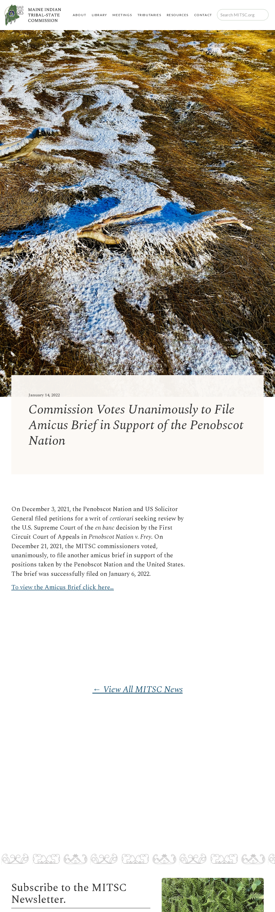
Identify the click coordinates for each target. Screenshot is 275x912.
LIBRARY (99, 15)
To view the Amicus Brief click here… (62, 587)
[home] (32, 15)
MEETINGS (122, 15)
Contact (203, 15)
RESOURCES (178, 15)
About (79, 15)
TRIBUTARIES (149, 15)
